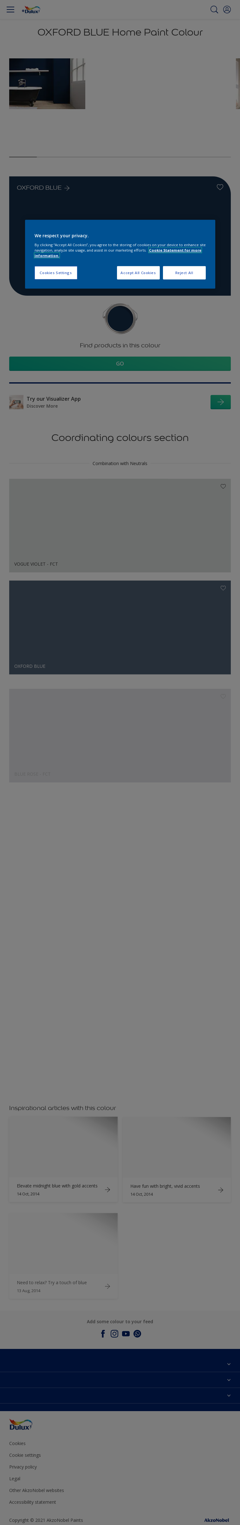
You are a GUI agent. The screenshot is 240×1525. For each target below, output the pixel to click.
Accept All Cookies (138, 272)
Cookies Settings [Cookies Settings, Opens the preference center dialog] (56, 272)
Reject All (184, 272)
